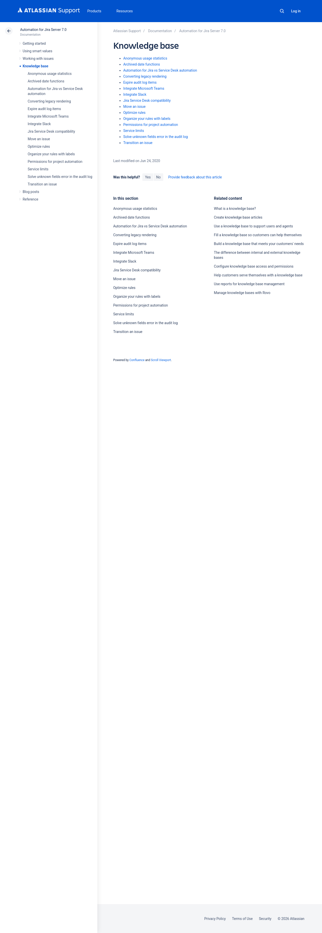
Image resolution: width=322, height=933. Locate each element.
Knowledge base (35, 66)
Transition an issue (42, 184)
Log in (296, 11)
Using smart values (37, 51)
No (158, 177)
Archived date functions (46, 81)
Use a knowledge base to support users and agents (253, 226)
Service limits (38, 169)
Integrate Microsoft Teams (48, 116)
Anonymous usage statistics (50, 74)
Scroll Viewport (161, 360)
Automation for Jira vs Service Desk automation (160, 70)
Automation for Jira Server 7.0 (43, 30)
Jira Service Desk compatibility (51, 131)
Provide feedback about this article (195, 177)
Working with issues (38, 59)
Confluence (136, 360)
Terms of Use (242, 919)
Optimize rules (39, 146)
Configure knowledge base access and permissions (253, 266)
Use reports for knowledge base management (249, 284)
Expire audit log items (44, 109)
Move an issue (39, 139)
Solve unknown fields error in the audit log (60, 177)
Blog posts (31, 192)
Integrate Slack (39, 124)
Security (265, 919)
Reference (30, 199)
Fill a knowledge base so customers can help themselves (258, 235)
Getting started (34, 43)
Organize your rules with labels (51, 154)
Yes (147, 177)
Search (282, 11)
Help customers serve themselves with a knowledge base (258, 275)
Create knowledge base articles (238, 217)
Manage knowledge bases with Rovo (242, 293)
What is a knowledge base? (235, 209)
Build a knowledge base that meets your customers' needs (259, 244)
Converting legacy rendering (49, 101)
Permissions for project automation (55, 162)
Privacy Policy (215, 919)
